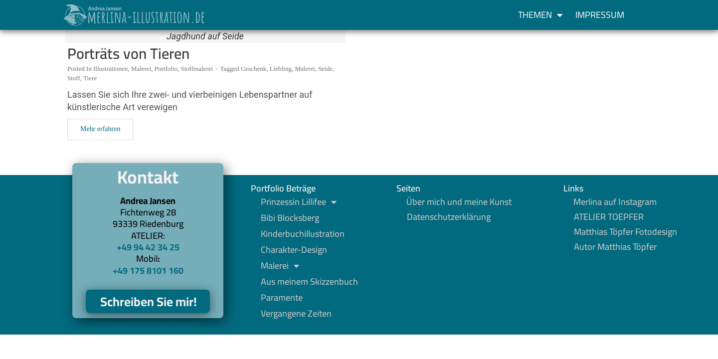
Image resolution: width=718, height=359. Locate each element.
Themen (540, 14)
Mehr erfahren (100, 129)
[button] (649, 15)
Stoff (73, 78)
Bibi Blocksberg (290, 217)
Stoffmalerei (196, 68)
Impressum (599, 14)
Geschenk (253, 68)
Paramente (282, 297)
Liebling (281, 68)
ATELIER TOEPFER (609, 216)
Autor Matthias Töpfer (615, 246)
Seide (325, 68)
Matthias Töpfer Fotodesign (625, 231)
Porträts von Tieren (128, 53)
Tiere (90, 78)
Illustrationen (110, 68)
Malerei (141, 68)
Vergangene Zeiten (296, 313)
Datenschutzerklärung (449, 216)
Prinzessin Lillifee (299, 201)
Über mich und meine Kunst (459, 201)
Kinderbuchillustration (303, 233)
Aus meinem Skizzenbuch (309, 281)
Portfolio (166, 68)
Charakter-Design (294, 249)
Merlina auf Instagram (615, 201)
